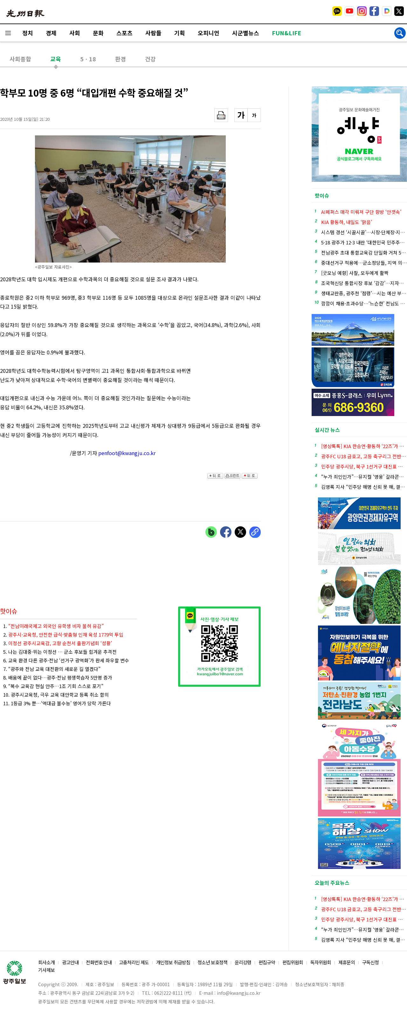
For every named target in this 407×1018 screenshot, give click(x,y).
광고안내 (70, 962)
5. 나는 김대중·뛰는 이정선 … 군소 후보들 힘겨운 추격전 (60, 651)
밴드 (354, 11)
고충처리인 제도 (134, 962)
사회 (74, 33)
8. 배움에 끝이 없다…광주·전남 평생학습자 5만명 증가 (57, 677)
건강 (150, 59)
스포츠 (124, 33)
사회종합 (20, 59)
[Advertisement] (229, 382)
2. (63, 634)
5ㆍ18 (88, 59)
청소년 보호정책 (212, 962)
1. (53, 626)
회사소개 (46, 962)
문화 (98, 33)
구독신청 (370, 962)
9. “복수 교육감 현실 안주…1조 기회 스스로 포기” (53, 686)
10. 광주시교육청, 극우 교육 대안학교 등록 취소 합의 (56, 694)
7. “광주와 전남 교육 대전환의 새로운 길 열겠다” (51, 669)
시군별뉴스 (245, 33)
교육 (55, 59)
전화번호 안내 (99, 962)
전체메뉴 (8, 33)
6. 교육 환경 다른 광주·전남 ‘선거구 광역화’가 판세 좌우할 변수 (66, 660)
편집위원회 (292, 962)
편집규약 (267, 962)
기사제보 (46, 970)
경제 (51, 33)
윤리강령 (243, 962)
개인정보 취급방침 (173, 962)
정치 (27, 33)
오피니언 (208, 33)
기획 (179, 33)
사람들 (153, 33)
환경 (120, 59)
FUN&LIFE (286, 33)
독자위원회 (320, 962)
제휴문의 (346, 962)
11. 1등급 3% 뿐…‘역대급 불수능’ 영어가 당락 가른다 (57, 703)
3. (57, 643)
